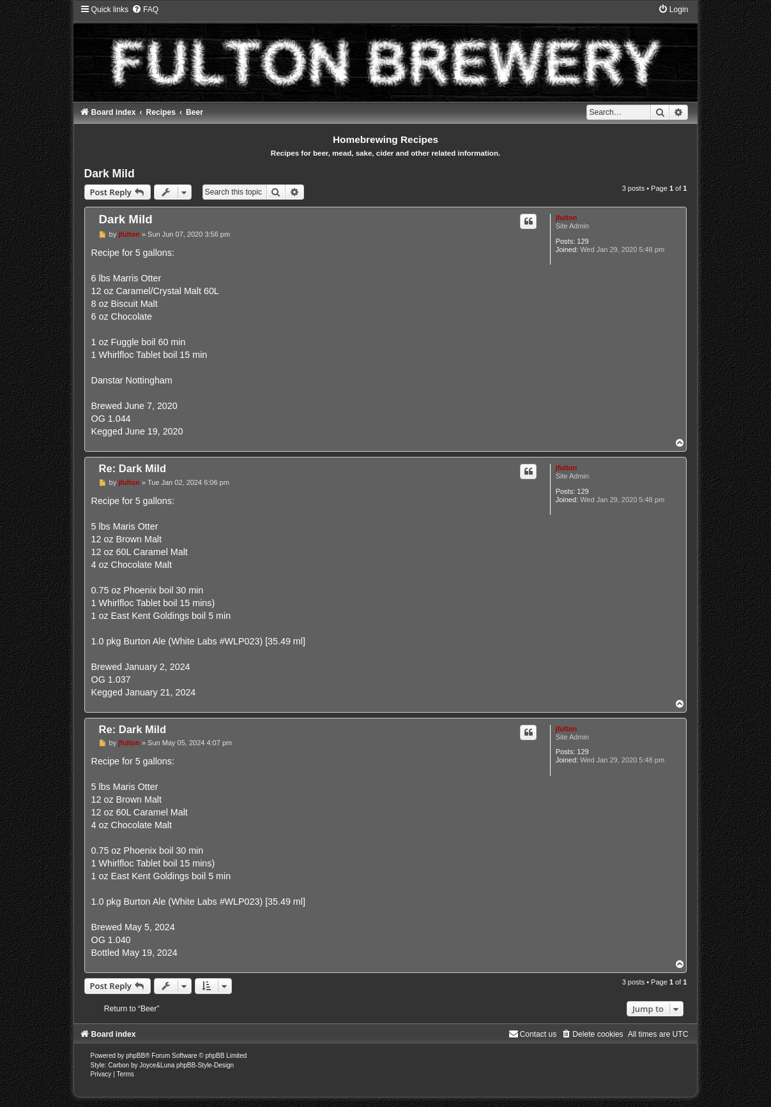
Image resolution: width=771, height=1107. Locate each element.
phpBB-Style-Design (205, 1065)
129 (582, 241)
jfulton (566, 217)
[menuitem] (145, 9)
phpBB (135, 1055)
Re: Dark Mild (132, 468)
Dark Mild (109, 173)
